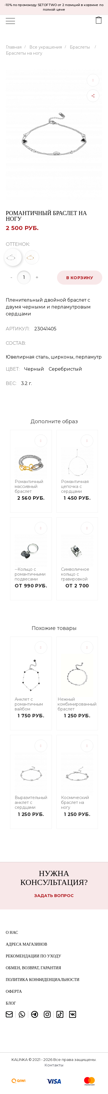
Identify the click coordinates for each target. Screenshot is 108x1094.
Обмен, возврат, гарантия (33, 968)
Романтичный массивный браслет (29, 486)
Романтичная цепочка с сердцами (75, 486)
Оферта (14, 991)
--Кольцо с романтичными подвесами (30, 574)
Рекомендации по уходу (33, 956)
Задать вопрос (54, 895)
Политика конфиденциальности (42, 980)
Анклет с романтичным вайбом (29, 704)
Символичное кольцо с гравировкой (75, 574)
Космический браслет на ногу (75, 802)
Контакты (54, 1065)
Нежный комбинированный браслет (77, 704)
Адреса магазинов (26, 944)
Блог (11, 1003)
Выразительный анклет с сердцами (31, 802)
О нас (12, 932)
